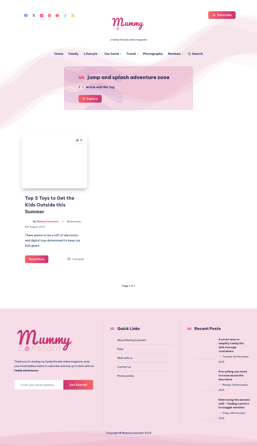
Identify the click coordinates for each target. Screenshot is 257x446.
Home (58, 54)
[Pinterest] (49, 15)
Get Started (78, 385)
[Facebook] (26, 15)
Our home (111, 54)
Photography (153, 54)
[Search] (195, 54)
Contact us (124, 367)
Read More (38, 259)
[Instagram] (41, 15)
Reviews (174, 54)
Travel (131, 54)
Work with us (124, 358)
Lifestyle (90, 54)
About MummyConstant (131, 340)
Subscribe (222, 15)
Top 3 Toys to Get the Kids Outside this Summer (49, 204)
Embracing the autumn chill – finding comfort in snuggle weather (234, 403)
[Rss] (73, 15)
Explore (90, 98)
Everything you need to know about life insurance (232, 375)
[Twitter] (33, 15)
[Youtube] (57, 15)
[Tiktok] (65, 15)
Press (120, 349)
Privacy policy (125, 375)
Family (74, 54)
